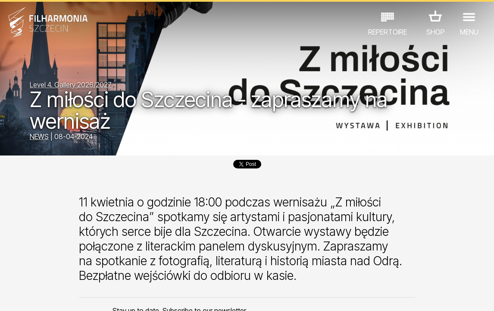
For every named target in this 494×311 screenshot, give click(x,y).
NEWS (39, 136)
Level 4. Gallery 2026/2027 (71, 84)
